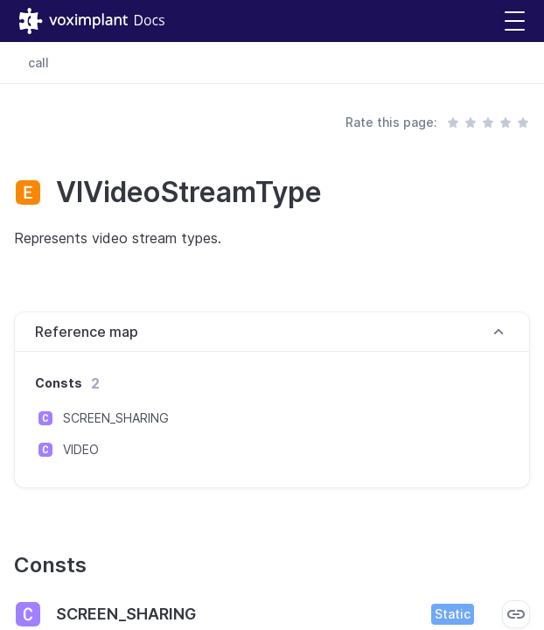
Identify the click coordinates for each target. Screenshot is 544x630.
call (38, 62)
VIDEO (81, 449)
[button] (515, 21)
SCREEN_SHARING (116, 417)
